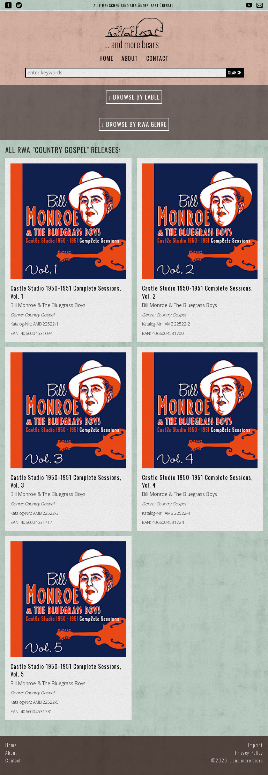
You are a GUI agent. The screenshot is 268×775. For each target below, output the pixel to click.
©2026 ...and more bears (237, 760)
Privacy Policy (249, 752)
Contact (157, 58)
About (129, 58)
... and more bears (131, 44)
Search (234, 72)
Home (106, 58)
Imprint (255, 744)
